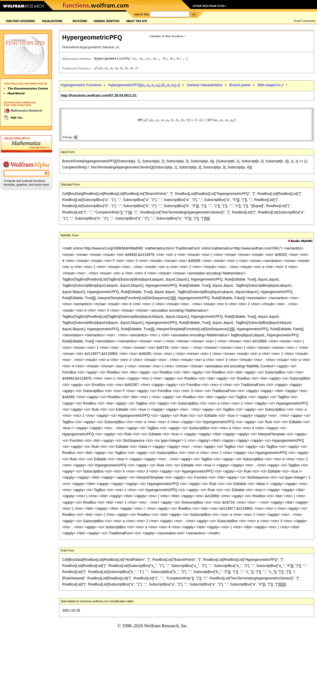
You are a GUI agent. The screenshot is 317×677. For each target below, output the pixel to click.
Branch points (239, 85)
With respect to (270, 85)
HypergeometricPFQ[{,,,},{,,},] (144, 85)
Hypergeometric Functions (81, 85)
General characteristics (205, 85)
